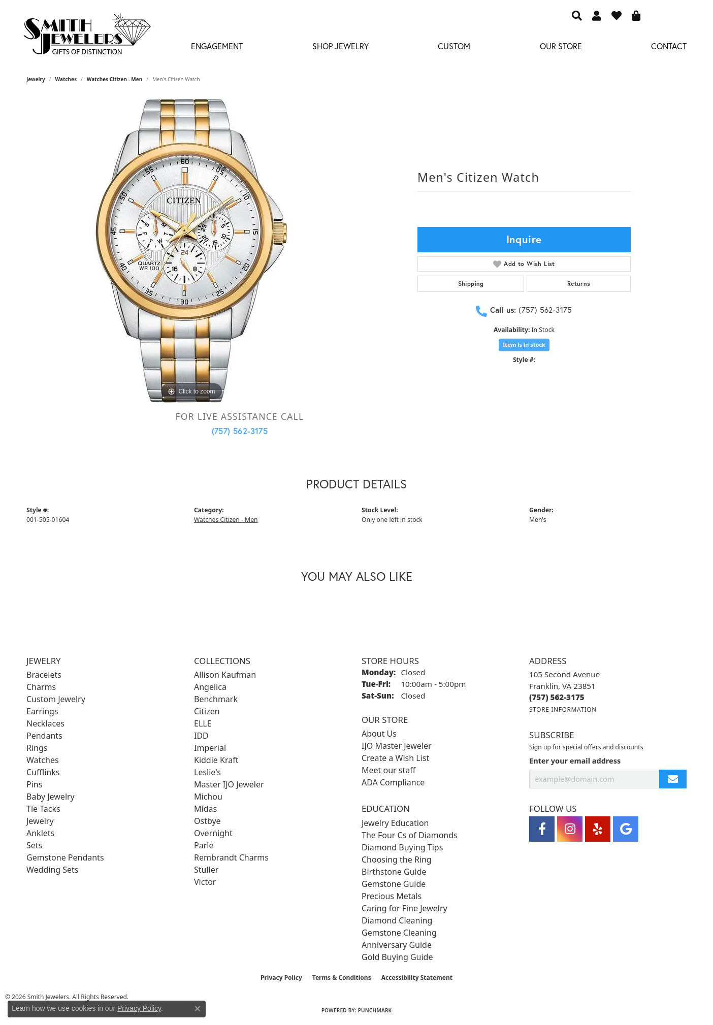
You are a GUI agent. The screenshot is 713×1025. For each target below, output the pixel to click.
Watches (66, 79)
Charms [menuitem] (41, 686)
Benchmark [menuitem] (216, 699)
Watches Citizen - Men (115, 79)
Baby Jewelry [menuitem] (50, 796)
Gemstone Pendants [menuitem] (65, 857)
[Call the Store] (557, 697)
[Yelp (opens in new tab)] (597, 829)
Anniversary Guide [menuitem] (397, 944)
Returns (579, 283)
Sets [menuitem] (34, 845)
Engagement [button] (217, 46)
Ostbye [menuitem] (207, 820)
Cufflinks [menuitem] (42, 772)
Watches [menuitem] (42, 760)
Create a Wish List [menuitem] (395, 758)
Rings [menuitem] (36, 747)
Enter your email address (575, 760)
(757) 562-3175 (240, 430)
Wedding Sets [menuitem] (52, 869)
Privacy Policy (281, 977)
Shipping (471, 283)
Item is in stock (524, 344)
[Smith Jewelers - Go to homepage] (86, 36)
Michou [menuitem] (208, 796)
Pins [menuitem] (34, 784)
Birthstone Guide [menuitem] (394, 871)
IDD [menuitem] (201, 735)
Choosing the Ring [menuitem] (397, 859)
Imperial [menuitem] (210, 747)
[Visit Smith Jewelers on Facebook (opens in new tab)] (542, 829)
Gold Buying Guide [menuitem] (397, 957)
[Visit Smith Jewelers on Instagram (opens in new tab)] (569, 829)
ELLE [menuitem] (203, 723)
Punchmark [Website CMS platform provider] (375, 1010)
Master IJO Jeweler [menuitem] (229, 784)
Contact (669, 46)
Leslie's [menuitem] (207, 772)
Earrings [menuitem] (42, 711)
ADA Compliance (393, 782)
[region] (191, 250)
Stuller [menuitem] (206, 869)
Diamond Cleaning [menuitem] (397, 920)
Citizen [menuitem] (207, 711)
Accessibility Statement (416, 977)
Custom (454, 46)
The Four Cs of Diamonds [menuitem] (410, 835)
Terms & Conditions (341, 977)
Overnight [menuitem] (213, 833)
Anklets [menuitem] (40, 833)
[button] (577, 15)
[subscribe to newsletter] (673, 779)
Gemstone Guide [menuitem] (394, 883)
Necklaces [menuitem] (45, 723)
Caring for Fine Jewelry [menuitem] (404, 908)
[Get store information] (563, 709)
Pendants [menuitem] (44, 735)
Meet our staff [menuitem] (388, 770)
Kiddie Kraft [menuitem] (216, 760)
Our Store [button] (561, 46)
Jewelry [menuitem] (40, 820)
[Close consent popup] (198, 1009)
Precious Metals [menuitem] (392, 896)
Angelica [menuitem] (210, 686)
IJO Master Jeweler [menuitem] (397, 745)
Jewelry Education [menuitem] (395, 823)
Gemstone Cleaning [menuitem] (399, 932)
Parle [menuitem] (203, 845)
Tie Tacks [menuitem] (43, 808)
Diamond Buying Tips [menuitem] (402, 847)
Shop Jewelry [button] (340, 46)
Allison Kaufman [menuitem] (225, 674)
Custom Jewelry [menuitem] (55, 699)
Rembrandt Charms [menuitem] (231, 857)
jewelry (35, 79)
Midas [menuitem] (205, 808)
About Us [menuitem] (379, 733)
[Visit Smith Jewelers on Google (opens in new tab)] (625, 829)
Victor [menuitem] (205, 881)
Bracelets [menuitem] (43, 674)
